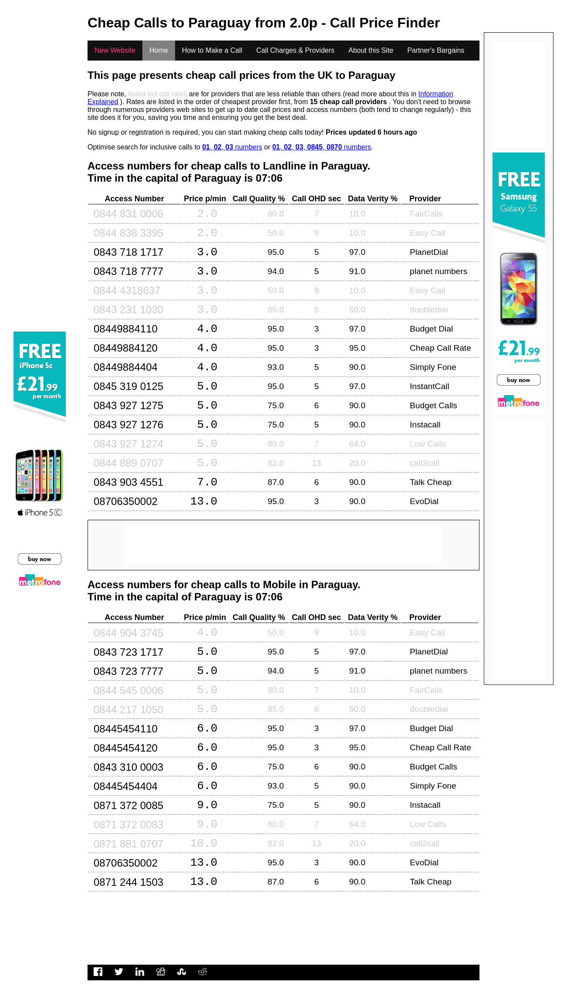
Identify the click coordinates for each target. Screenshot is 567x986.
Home (158, 50)
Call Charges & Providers (295, 50)
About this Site (370, 50)
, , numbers (232, 147)
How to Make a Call (212, 50)
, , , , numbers (321, 147)
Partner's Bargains (435, 50)
